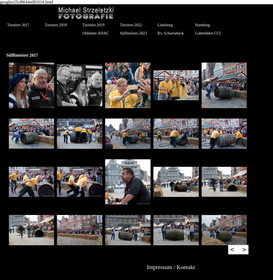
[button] (31, 85)
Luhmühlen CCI (208, 33)
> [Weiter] (244, 249)
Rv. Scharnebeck (171, 33)
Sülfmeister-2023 (133, 33)
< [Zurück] (232, 249)
